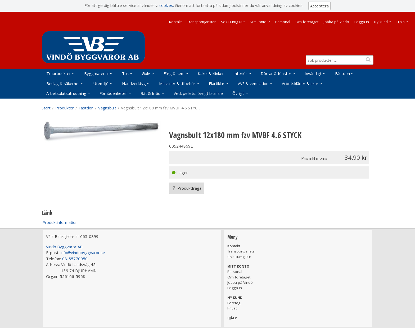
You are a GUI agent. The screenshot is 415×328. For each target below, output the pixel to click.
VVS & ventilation (253, 83)
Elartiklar (216, 83)
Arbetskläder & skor (300, 83)
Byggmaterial (96, 73)
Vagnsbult (107, 107)
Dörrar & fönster (276, 73)
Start (46, 107)
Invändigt (313, 73)
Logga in (361, 21)
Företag (233, 302)
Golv (146, 73)
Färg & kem (174, 73)
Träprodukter (58, 73)
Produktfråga (186, 188)
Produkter (64, 107)
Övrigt (238, 93)
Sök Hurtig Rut (233, 21)
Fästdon (342, 73)
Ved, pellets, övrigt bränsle (198, 93)
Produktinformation (60, 222)
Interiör (240, 73)
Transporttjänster (201, 21)
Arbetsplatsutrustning (66, 93)
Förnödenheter (113, 93)
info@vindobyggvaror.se (83, 252)
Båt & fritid (150, 93)
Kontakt (175, 21)
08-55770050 (75, 258)
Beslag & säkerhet (63, 83)
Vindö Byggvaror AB (64, 246)
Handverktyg (134, 83)
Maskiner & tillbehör (177, 83)
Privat (232, 308)
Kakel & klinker (211, 73)
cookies (166, 5)
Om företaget (306, 21)
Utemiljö (101, 83)
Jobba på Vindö (336, 21)
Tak (125, 73)
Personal (282, 21)
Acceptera (319, 5)
